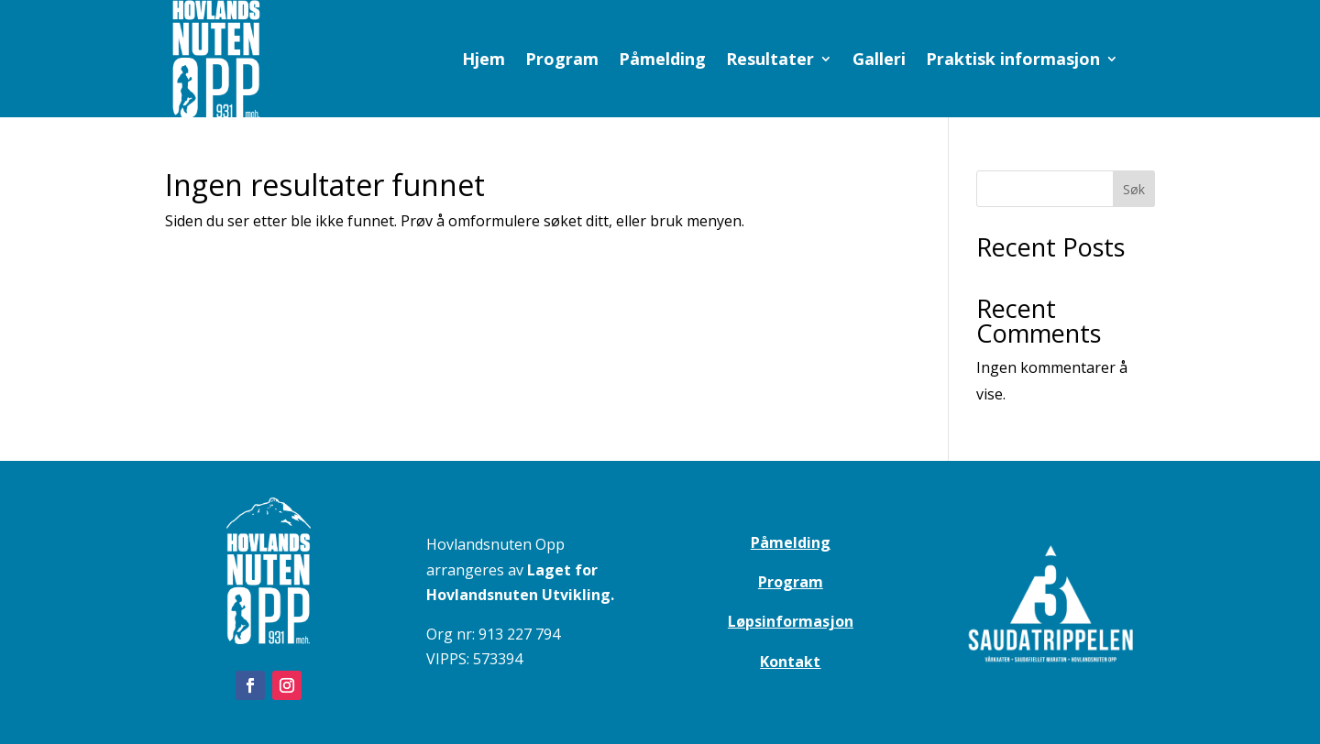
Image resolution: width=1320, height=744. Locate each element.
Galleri (879, 61)
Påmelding (662, 61)
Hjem (483, 61)
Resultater (770, 61)
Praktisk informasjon (1013, 61)
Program (562, 61)
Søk (1134, 189)
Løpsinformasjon (790, 621)
